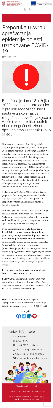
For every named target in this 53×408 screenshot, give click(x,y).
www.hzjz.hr (9, 245)
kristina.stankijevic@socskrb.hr (29, 349)
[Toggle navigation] (8, 18)
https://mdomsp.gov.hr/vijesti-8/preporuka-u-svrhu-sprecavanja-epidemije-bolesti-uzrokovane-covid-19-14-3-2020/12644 (24, 303)
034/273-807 (20, 336)
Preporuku (33, 130)
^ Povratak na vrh (22, 386)
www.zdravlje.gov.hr (14, 249)
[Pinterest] (34, 316)
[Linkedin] (29, 316)
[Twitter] (24, 316)
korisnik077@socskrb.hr (25, 345)
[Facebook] (18, 316)
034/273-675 (20, 341)
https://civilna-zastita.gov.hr (24, 252)
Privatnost (33, 386)
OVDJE (31, 289)
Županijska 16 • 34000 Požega (28, 354)
